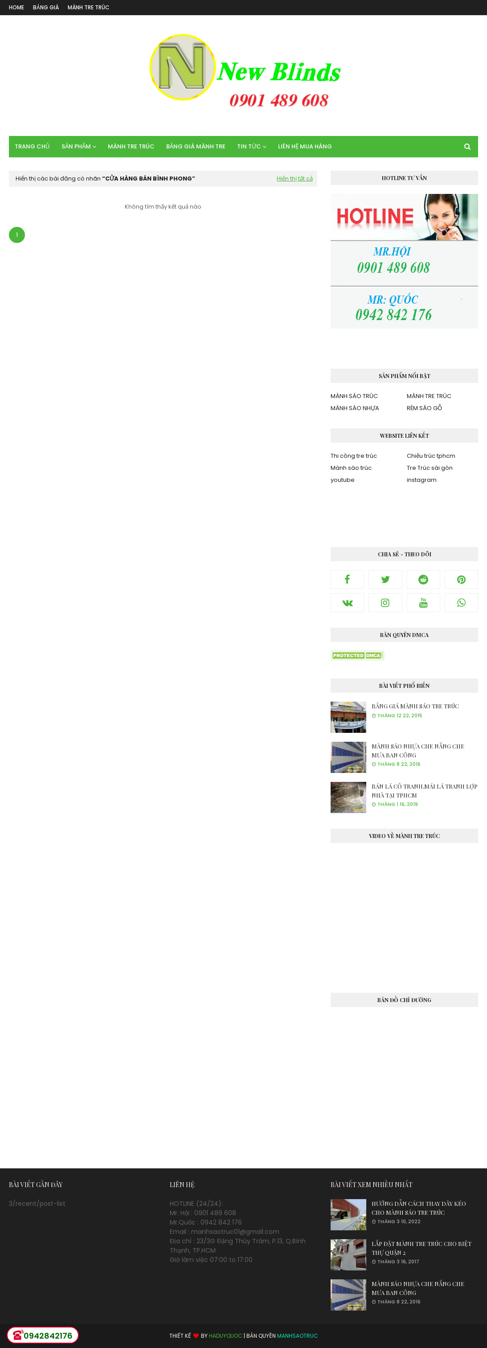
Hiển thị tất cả (295, 178)
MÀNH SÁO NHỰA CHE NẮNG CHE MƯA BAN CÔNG (418, 750)
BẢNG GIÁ (46, 7)
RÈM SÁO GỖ (424, 408)
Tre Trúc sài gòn (430, 468)
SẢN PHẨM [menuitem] (76, 146)
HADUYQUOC (225, 1336)
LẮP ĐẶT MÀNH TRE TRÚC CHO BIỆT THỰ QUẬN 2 (421, 1248)
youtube (343, 480)
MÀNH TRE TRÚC (89, 7)
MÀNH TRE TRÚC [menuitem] (131, 146)
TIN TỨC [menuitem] (249, 146)
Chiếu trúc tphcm (431, 456)
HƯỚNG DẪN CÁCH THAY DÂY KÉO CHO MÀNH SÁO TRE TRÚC (419, 1208)
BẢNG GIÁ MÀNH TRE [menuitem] (195, 146)
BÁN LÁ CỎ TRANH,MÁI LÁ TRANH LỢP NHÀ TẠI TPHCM (425, 790)
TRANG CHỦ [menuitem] (32, 146)
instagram (422, 480)
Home (16, 7)
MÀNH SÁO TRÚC (354, 396)
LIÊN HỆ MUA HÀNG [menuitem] (305, 146)
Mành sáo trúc (351, 468)
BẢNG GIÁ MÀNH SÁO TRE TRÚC (415, 706)
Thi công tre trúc (354, 456)
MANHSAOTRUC (297, 1336)
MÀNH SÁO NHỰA (355, 408)
